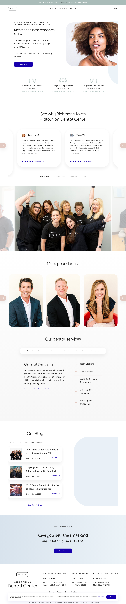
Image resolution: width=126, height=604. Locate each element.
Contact (74, 592)
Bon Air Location (80, 573)
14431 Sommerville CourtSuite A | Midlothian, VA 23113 (54, 584)
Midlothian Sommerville (54, 573)
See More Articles (35, 505)
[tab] (30, 351)
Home (51, 592)
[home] (12, 8)
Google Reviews (40, 166)
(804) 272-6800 (78, 578)
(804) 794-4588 (49, 578)
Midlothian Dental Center (63, 9)
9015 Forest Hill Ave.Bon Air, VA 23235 (80, 584)
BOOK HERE (63, 2)
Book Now (23, 64)
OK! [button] (111, 597)
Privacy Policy (84, 602)
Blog (67, 592)
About (59, 592)
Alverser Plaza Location (105, 573)
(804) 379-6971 (99, 578)
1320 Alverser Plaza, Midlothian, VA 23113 (101, 584)
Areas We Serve (95, 602)
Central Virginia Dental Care (59, 602)
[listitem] (39, 153)
